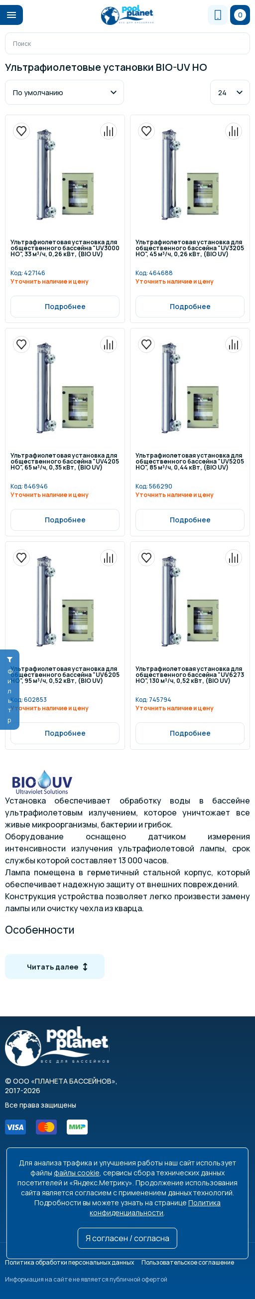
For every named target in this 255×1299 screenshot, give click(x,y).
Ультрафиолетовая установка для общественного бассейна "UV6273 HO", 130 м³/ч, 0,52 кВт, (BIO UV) (189, 675)
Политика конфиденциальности (155, 1207)
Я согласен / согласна (127, 1238)
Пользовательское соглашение (187, 1262)
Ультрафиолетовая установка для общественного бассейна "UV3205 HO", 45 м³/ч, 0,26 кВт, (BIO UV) (189, 248)
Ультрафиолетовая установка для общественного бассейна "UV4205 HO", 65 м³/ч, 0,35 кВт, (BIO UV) (64, 462)
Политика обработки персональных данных (69, 1262)
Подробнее (65, 306)
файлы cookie (77, 1172)
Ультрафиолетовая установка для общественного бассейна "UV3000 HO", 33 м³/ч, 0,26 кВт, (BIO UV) (65, 248)
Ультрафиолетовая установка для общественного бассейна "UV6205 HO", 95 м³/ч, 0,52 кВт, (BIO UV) (65, 675)
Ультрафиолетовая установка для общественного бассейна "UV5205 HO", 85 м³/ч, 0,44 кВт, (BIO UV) (189, 462)
